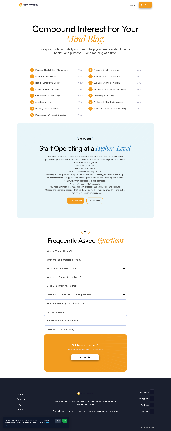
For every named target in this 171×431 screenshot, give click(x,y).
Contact (21, 409)
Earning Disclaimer (96, 411)
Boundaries (113, 411)
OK (65, 421)
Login (132, 5)
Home (20, 393)
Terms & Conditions (76, 411)
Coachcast (22, 399)
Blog (19, 404)
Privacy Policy (58, 411)
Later (58, 421)
